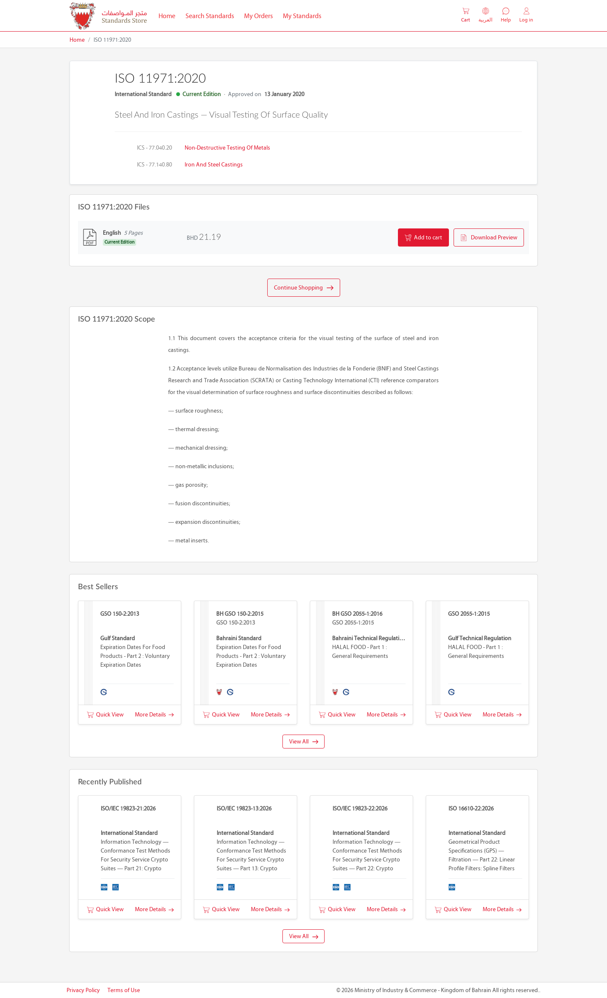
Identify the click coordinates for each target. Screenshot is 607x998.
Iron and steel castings (214, 164)
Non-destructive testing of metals (227, 147)
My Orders (258, 16)
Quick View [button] (105, 714)
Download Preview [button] (488, 237)
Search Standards (212, 15)
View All (303, 741)
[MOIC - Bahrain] (108, 16)
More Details (154, 714)
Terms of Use (123, 990)
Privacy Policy (83, 990)
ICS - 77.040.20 (154, 147)
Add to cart (423, 237)
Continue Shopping (303, 288)
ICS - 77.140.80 (154, 164)
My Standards (302, 16)
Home (169, 15)
